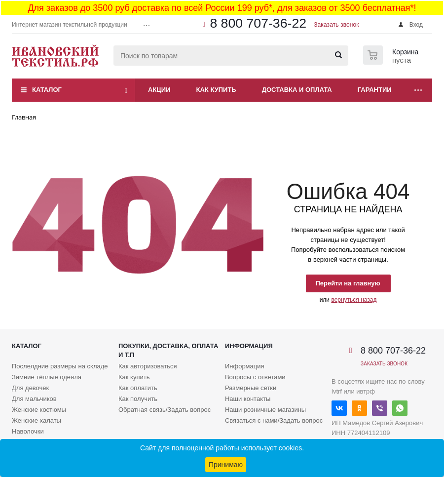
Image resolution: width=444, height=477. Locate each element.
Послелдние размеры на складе (60, 366)
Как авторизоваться (147, 366)
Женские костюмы (39, 409)
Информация (249, 346)
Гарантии (375, 89)
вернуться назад (353, 299)
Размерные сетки (250, 388)
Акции (159, 89)
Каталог (47, 89)
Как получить (137, 398)
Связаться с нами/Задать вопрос (274, 420)
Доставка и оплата (297, 89)
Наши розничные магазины (265, 409)
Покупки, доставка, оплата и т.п (168, 350)
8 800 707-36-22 (258, 23)
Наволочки (28, 431)
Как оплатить (137, 388)
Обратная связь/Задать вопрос (164, 409)
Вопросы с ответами (255, 377)
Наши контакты (247, 398)
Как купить (216, 89)
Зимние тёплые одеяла (46, 377)
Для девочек (30, 388)
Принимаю (226, 465)
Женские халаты (36, 420)
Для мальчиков (34, 398)
